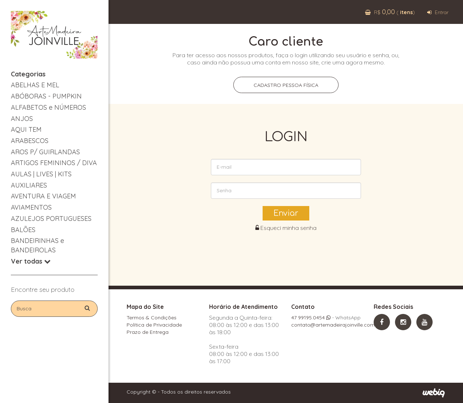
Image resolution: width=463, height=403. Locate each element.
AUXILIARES (29, 185)
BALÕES (23, 230)
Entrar (438, 12)
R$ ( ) (390, 12)
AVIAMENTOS (31, 207)
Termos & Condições (152, 317)
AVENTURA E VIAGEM (43, 196)
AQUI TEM (26, 129)
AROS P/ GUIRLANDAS (45, 152)
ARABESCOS (29, 141)
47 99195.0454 (311, 317)
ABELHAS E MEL (35, 85)
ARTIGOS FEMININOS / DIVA (54, 163)
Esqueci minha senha (286, 227)
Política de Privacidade (154, 325)
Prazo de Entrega (148, 332)
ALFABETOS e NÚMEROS (48, 107)
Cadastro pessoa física (286, 85)
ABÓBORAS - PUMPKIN (46, 96)
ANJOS (22, 118)
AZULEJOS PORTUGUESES (51, 218)
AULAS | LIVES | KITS (41, 174)
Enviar (285, 213)
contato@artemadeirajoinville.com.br (336, 325)
